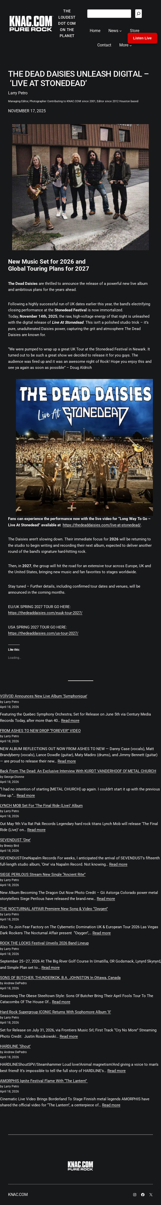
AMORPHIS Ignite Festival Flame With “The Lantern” (44, 1081)
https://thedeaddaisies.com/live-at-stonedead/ (102, 525)
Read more (70, 720)
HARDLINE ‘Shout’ (15, 1046)
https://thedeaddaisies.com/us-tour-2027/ (43, 633)
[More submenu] (130, 45)
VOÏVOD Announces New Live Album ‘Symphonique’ (43, 696)
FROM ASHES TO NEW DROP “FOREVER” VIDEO (40, 730)
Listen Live (142, 38)
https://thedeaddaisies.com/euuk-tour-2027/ (45, 613)
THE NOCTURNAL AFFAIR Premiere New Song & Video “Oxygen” (54, 909)
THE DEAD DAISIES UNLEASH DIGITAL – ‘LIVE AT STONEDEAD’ (78, 78)
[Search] (138, 13)
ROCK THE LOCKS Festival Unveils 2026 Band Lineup (44, 943)
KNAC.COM (18, 1194)
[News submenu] (120, 31)
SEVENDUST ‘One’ (15, 840)
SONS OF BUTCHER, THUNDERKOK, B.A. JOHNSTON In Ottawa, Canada (60, 977)
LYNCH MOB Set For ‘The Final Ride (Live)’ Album (41, 805)
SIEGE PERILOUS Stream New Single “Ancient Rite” (42, 874)
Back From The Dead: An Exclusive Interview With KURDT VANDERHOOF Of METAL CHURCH (78, 771)
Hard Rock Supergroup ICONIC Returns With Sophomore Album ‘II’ (55, 1012)
